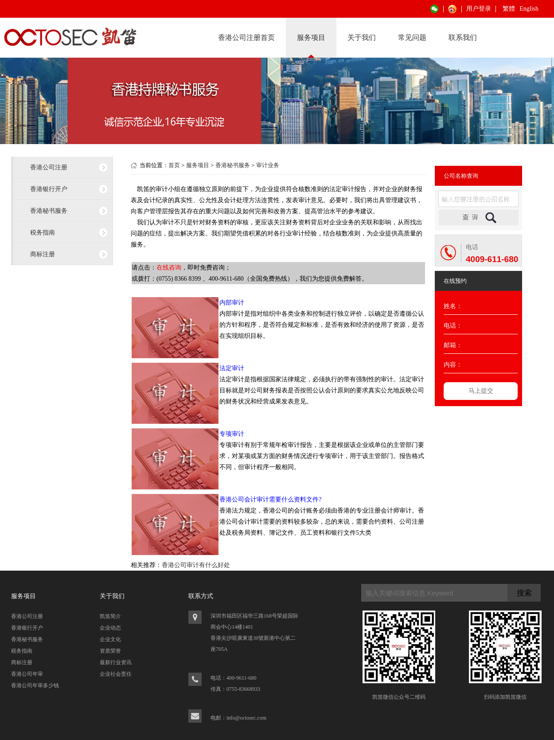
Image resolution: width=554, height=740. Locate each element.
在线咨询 (168, 267)
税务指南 (42, 232)
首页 (174, 165)
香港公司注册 (48, 167)
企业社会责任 (116, 674)
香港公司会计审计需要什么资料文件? (270, 499)
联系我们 (463, 37)
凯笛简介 (110, 616)
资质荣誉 (110, 651)
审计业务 (267, 165)
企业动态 (110, 628)
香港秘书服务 (48, 210)
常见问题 (412, 37)
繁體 (509, 8)
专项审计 (231, 434)
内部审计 (231, 302)
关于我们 (361, 37)
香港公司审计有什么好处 (196, 565)
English (528, 8)
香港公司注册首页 (246, 37)
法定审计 (231, 368)
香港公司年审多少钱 (35, 685)
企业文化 (110, 639)
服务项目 (311, 37)
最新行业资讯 (116, 662)
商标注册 (42, 254)
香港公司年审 (27, 674)
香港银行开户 (48, 188)
